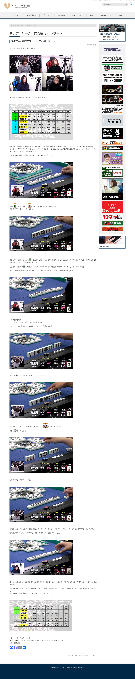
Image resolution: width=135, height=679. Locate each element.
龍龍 (91, 15)
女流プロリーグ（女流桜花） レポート (86, 655)
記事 (120, 15)
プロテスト (47, 15)
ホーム (15, 15)
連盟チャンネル (77, 15)
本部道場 (61, 15)
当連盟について (106, 15)
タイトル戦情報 (30, 15)
